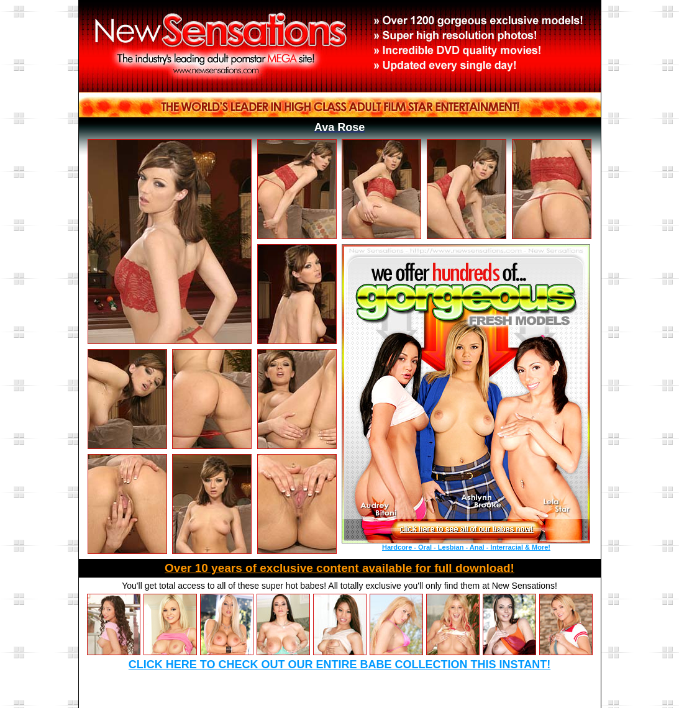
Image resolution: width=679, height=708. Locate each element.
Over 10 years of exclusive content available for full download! (339, 567)
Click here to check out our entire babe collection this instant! (339, 664)
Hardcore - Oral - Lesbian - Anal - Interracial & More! (466, 547)
